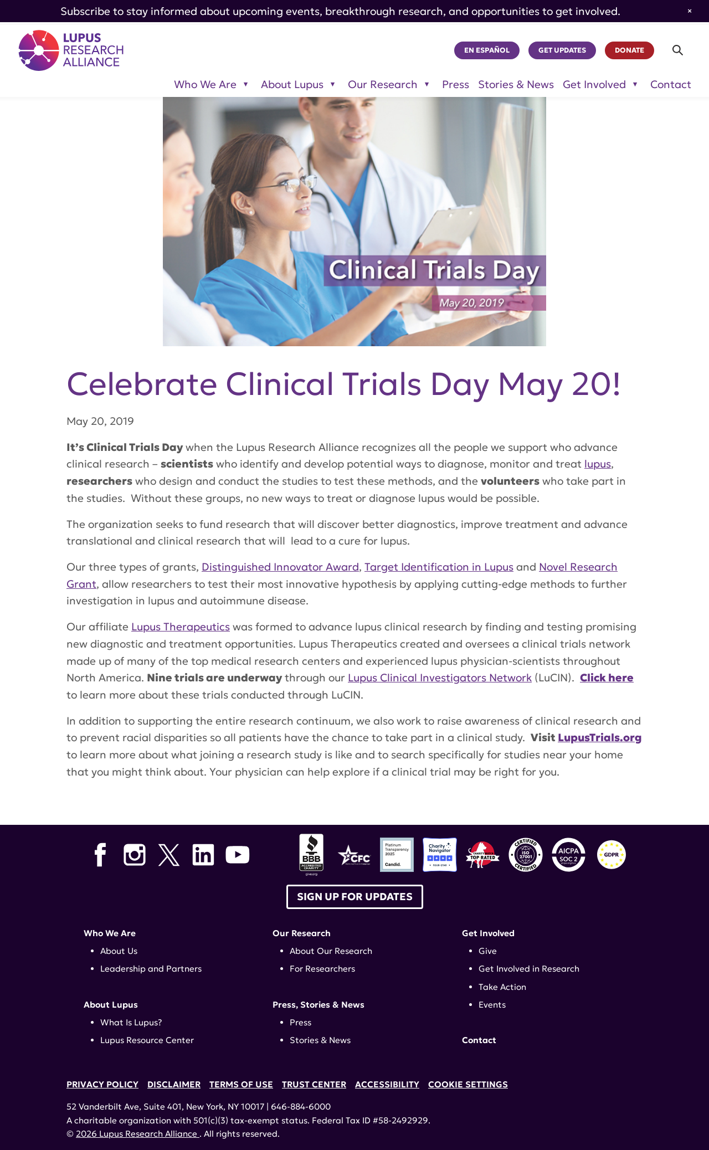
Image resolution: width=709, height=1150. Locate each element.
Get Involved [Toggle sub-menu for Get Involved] (594, 84)
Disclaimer (174, 1084)
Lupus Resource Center (147, 1040)
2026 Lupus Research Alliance (137, 1133)
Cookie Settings (468, 1084)
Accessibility (387, 1084)
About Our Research (331, 951)
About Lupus (111, 1004)
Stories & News (516, 84)
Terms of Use (241, 1084)
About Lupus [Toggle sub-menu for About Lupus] (292, 84)
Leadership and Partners (151, 968)
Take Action (502, 987)
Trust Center (314, 1084)
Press (455, 84)
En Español (487, 50)
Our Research (302, 933)
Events (492, 1004)
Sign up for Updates (355, 896)
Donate (629, 50)
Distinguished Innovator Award (280, 566)
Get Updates (562, 50)
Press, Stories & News (318, 1004)
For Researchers (322, 968)
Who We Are (110, 933)
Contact (670, 84)
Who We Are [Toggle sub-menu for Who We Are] (205, 84)
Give (488, 951)
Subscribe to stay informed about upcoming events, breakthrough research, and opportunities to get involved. (340, 11)
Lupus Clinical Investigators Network (440, 677)
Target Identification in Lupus (438, 566)
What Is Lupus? (131, 1022)
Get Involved (488, 933)
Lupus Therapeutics (180, 626)
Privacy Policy (102, 1084)
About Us (118, 951)
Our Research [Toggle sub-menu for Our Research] (383, 84)
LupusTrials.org (600, 737)
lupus (597, 463)
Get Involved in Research (529, 968)
